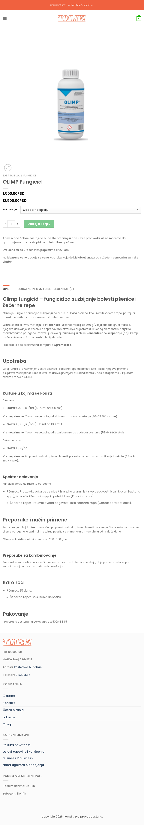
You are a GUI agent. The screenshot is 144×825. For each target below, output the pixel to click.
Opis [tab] (6, 289)
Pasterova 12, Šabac (28, 667)
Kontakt (9, 703)
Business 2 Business (18, 758)
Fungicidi (29, 175)
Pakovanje (10, 209)
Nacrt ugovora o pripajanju (23, 765)
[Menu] (5, 18)
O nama (9, 695)
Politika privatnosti (17, 745)
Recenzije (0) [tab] (64, 289)
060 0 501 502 (58, 5)
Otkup (7, 724)
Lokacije (9, 717)
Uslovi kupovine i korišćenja (23, 751)
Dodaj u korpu (39, 224)
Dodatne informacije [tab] (34, 289)
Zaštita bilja (11, 175)
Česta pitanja (13, 710)
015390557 (23, 675)
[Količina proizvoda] (11, 224)
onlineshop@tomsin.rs (80, 5)
